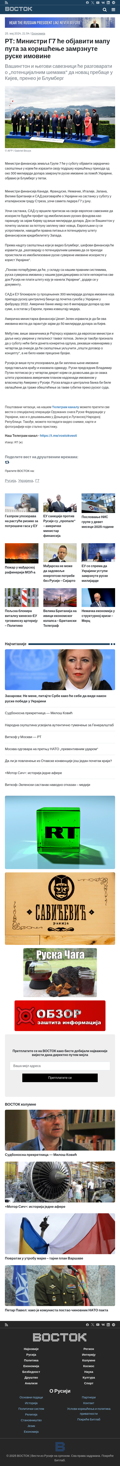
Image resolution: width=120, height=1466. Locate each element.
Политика (31, 1360)
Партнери (89, 1397)
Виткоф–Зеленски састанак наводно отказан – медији (47, 785)
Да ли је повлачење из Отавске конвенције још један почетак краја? (58, 761)
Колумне (88, 1360)
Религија (31, 1414)
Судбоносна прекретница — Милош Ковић (39, 713)
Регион (88, 1349)
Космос (88, 1366)
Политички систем (31, 1408)
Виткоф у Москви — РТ (23, 737)
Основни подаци (31, 1397)
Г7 (37, 481)
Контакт (88, 1403)
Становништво (31, 1420)
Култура (89, 1377)
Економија (38, 33)
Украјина (25, 481)
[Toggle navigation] (112, 9)
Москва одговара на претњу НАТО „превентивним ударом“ (51, 749)
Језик (31, 1426)
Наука (88, 1371)
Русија (10, 481)
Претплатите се (60, 1077)
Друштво (31, 1377)
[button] (113, 9)
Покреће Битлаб (88, 1419)
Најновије (31, 1349)
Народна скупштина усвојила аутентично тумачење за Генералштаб (59, 725)
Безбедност (31, 1371)
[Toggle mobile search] (104, 9)
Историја (31, 1403)
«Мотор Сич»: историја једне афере (33, 773)
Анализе (31, 1383)
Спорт (88, 1383)
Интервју (88, 1354)
